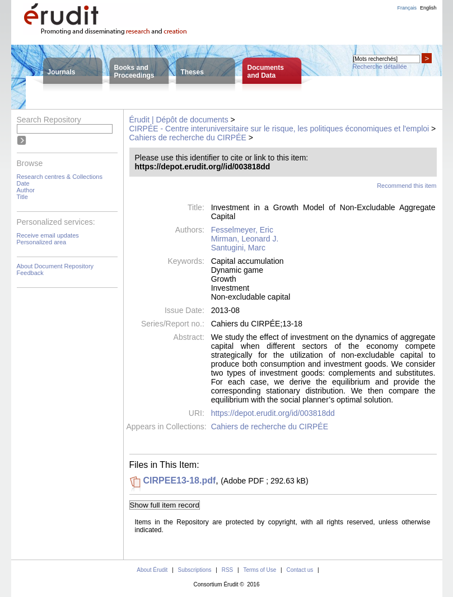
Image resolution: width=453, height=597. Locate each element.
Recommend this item (406, 185)
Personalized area (42, 242)
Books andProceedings (134, 71)
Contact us (299, 570)
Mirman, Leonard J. (245, 238)
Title (22, 196)
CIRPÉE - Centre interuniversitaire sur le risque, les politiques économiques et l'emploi (279, 128)
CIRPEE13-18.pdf (179, 480)
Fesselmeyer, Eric (242, 229)
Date (23, 183)
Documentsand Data (265, 71)
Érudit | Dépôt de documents (178, 119)
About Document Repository (55, 266)
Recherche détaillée (380, 66)
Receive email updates (48, 235)
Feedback (30, 272)
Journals (62, 72)
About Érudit (152, 570)
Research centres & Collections (59, 176)
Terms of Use (259, 570)
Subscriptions (195, 570)
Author (26, 190)
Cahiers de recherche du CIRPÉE (187, 137)
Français (407, 8)
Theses (192, 72)
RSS (227, 570)
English (428, 8)
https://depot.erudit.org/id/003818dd (273, 413)
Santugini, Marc (238, 247)
